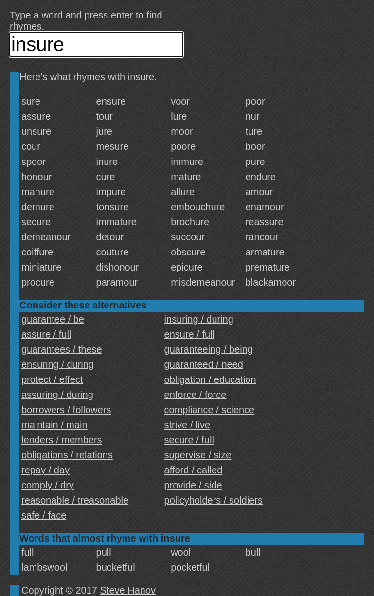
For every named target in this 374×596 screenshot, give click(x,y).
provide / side (193, 485)
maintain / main (54, 424)
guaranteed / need (203, 364)
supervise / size (198, 455)
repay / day (45, 470)
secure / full (189, 439)
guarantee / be (52, 319)
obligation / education (210, 379)
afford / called (193, 470)
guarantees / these (61, 349)
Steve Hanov (128, 590)
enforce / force (195, 394)
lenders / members (61, 439)
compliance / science (209, 409)
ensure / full (189, 334)
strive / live (187, 424)
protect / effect (52, 379)
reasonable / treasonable (74, 500)
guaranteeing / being (208, 349)
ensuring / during (57, 364)
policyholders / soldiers (213, 500)
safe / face (43, 515)
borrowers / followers (66, 409)
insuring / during (198, 319)
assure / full (46, 334)
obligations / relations (67, 455)
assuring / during (57, 394)
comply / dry (47, 485)
